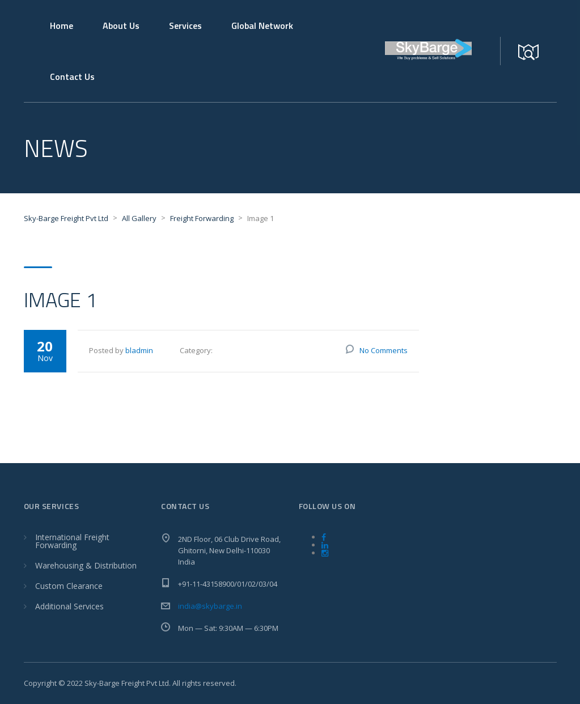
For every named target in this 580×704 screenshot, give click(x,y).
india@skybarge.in (210, 606)
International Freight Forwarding (72, 541)
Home (61, 25)
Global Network (262, 25)
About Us (121, 25)
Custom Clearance (69, 585)
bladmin (139, 350)
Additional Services (69, 606)
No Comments (383, 350)
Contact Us (72, 76)
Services (185, 25)
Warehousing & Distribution (86, 565)
